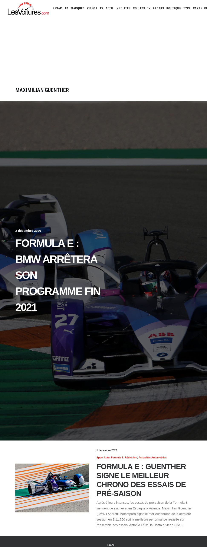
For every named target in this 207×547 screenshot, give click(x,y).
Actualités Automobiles (152, 457)
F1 (66, 8)
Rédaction (131, 457)
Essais (58, 8)
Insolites (123, 8)
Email (111, 545)
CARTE (197, 8)
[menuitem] (58, 8)
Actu (109, 8)
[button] (52, 488)
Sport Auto (103, 457)
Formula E (117, 457)
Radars (158, 8)
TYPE (187, 8)
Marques (78, 8)
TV (101, 8)
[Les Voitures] (28, 8)
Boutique (173, 8)
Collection (142, 8)
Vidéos (92, 8)
